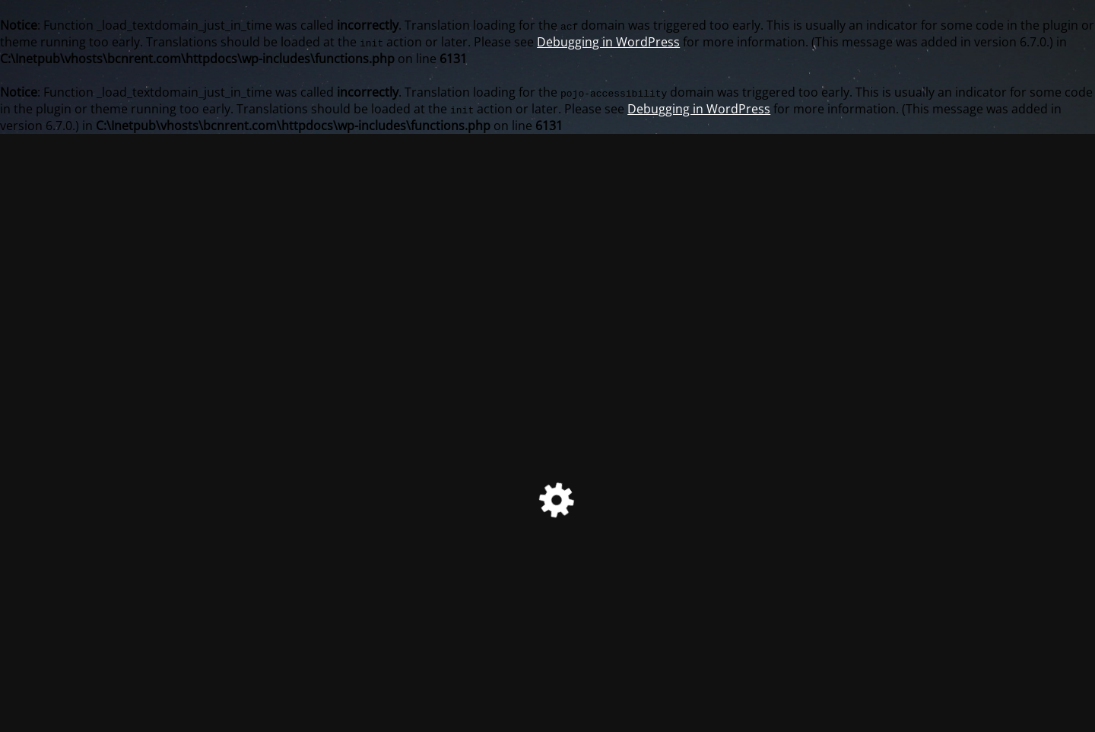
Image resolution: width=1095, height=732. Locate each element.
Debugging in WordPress (608, 41)
